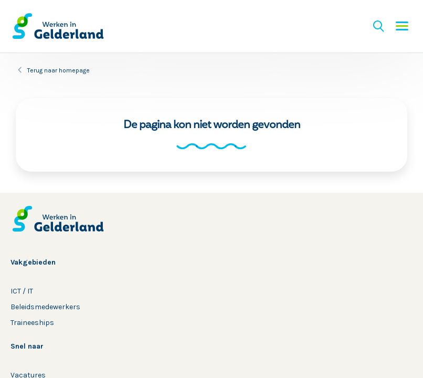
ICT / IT (21, 291)
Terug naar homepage (58, 70)
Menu (402, 26)
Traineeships (32, 322)
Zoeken (378, 26)
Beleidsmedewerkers (45, 306)
